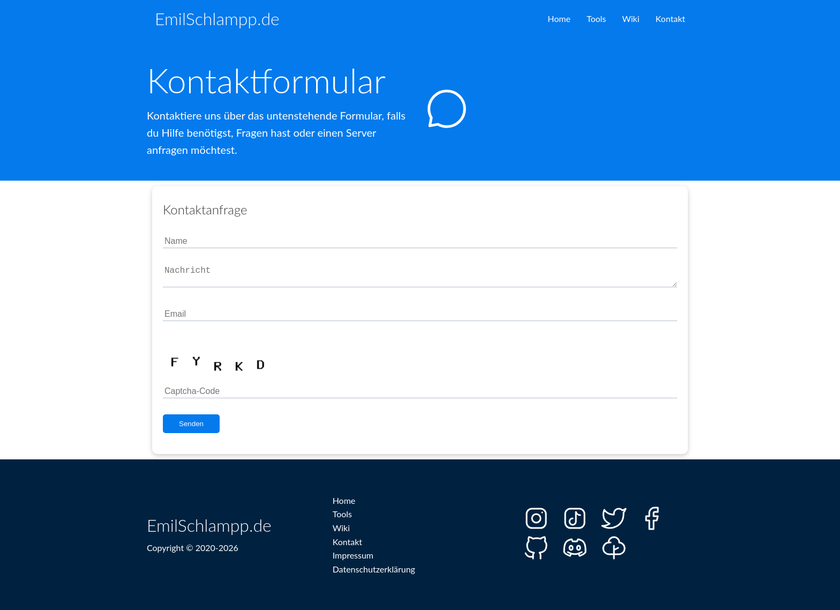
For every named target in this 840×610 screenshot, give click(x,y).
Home (559, 18)
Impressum (353, 555)
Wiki (630, 18)
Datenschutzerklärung (374, 569)
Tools (596, 18)
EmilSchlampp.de (217, 18)
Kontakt (670, 18)
